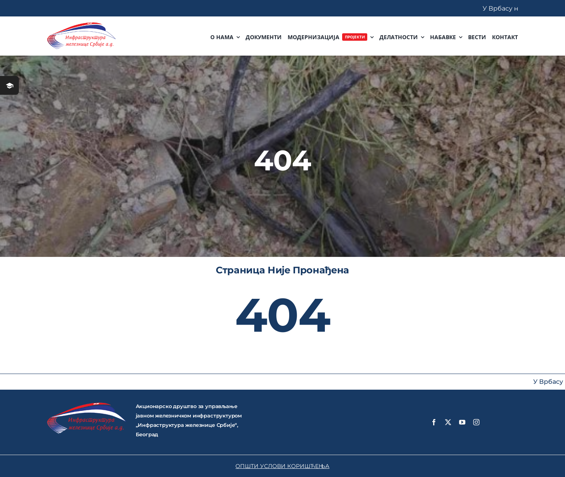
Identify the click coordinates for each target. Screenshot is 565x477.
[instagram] (476, 422)
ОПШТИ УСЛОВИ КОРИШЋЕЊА (282, 466)
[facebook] (434, 422)
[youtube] (462, 422)
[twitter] (448, 422)
